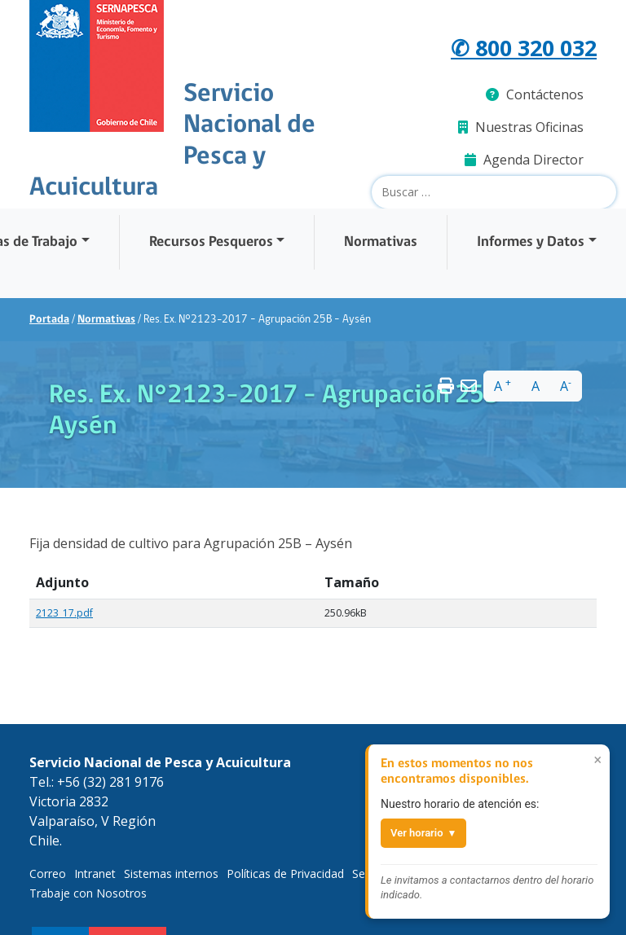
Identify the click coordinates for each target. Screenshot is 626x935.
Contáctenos (535, 94)
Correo (47, 873)
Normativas (380, 241)
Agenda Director (524, 159)
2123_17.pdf (64, 613)
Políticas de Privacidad (285, 873)
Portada (49, 319)
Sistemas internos (171, 873)
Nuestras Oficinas (521, 126)
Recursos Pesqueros (211, 241)
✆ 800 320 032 (520, 47)
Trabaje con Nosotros (88, 893)
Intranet (95, 873)
